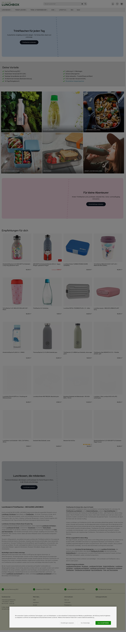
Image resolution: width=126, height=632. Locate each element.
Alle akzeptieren (103, 623)
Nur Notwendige (85, 623)
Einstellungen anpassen (67, 623)
